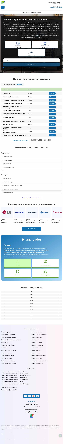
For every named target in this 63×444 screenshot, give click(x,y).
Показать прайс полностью (20, 139)
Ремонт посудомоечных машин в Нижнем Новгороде (15, 364)
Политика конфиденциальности (9, 376)
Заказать (52, 93)
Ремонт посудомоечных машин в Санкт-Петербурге (15, 373)
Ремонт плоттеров (36, 336)
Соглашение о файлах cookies (9, 378)
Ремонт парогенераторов (8, 330)
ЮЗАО (31, 306)
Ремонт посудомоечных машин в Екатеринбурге (14, 369)
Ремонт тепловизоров (37, 353)
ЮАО (31, 303)
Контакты (31, 390)
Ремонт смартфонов (6, 328)
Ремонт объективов (37, 345)
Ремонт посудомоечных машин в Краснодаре (13, 360)
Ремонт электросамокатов (8, 353)
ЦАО (31, 291)
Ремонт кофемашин (37, 332)
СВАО (31, 297)
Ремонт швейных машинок (8, 351)
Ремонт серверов (36, 334)
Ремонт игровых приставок (8, 342)
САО (32, 294)
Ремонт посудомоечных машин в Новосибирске (14, 367)
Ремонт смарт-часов (37, 328)
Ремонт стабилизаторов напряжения (10, 334)
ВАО (32, 288)
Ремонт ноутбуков (36, 342)
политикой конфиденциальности (32, 68)
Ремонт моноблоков (6, 349)
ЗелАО (31, 315)
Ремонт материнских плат (38, 347)
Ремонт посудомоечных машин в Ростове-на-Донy (15, 362)
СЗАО (31, 312)
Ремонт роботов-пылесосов (39, 330)
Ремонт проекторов (6, 340)
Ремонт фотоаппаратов (7, 345)
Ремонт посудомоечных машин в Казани (12, 371)
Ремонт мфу (4, 336)
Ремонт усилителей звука (7, 338)
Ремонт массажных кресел (8, 332)
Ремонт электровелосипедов (39, 351)
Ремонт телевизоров (37, 338)
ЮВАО (31, 300)
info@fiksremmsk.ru (31, 400)
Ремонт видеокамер (37, 340)
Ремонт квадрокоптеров (7, 347)
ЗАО (31, 309)
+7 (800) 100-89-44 (56, 7)
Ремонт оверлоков (36, 349)
